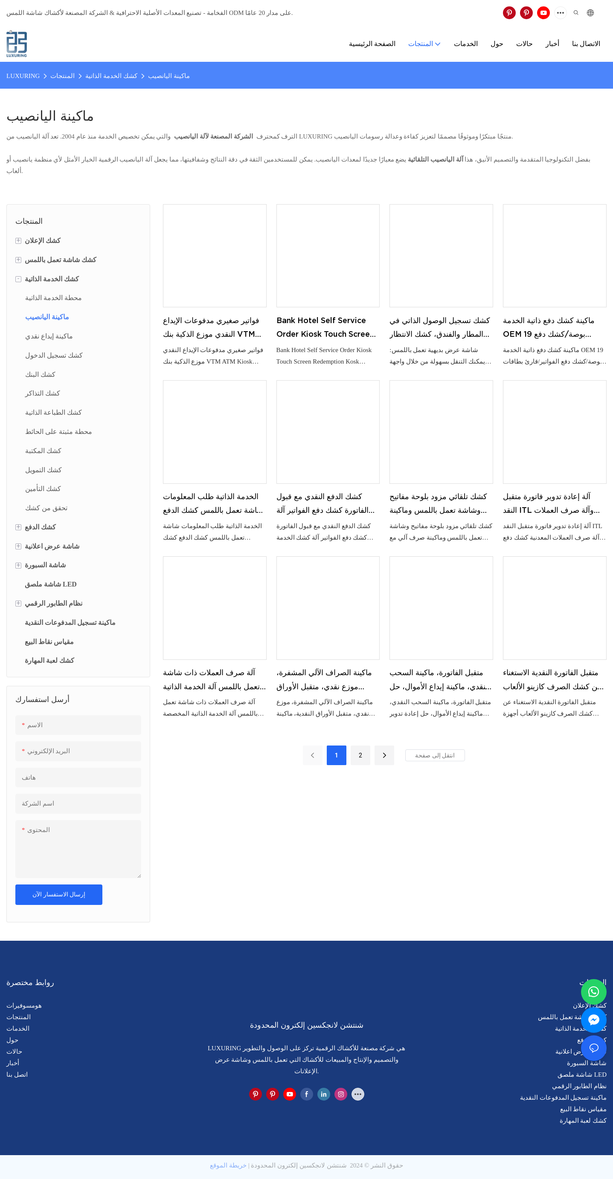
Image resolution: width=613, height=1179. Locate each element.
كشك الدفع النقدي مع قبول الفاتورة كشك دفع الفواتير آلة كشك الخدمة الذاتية (322, 504)
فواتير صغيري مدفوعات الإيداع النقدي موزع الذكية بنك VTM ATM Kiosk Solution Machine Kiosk (211, 328)
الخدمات (17, 1028)
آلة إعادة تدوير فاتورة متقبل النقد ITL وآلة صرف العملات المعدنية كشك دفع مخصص (548, 504)
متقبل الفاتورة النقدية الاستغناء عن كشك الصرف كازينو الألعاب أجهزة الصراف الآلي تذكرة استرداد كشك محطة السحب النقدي (552, 681)
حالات (14, 1051)
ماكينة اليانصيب (169, 75)
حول (12, 1040)
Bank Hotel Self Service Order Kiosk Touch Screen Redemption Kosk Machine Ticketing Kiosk (326, 328)
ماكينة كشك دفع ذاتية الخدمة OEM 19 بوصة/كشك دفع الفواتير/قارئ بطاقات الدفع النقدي (549, 328)
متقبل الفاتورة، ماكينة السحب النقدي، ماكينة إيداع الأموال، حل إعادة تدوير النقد (439, 681)
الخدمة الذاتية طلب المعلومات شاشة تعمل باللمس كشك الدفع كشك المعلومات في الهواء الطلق (213, 504)
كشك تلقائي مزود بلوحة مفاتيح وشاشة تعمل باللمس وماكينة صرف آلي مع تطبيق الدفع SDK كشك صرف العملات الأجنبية (439, 504)
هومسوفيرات (24, 1005)
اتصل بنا (17, 1074)
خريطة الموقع (228, 1165)
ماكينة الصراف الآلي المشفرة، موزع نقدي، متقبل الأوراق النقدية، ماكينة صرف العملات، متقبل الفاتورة (324, 681)
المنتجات (62, 75)
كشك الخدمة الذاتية (111, 75)
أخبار (12, 1063)
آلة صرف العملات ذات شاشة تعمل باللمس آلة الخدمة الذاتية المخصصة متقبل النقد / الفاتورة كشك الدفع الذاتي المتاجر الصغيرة (213, 681)
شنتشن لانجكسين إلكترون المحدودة (299, 1165)
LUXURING (23, 75)
